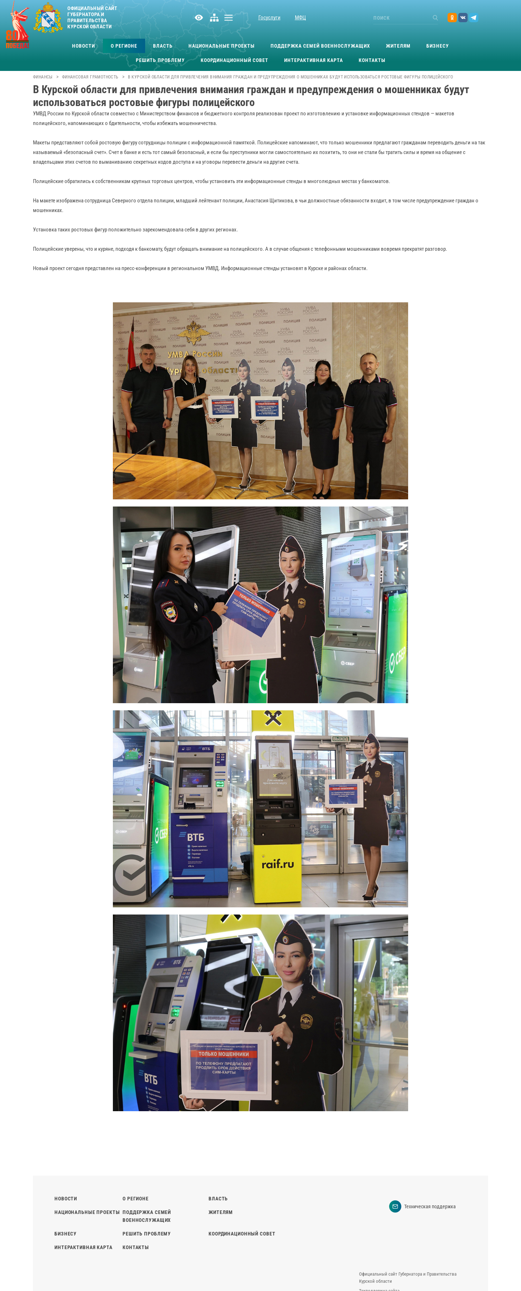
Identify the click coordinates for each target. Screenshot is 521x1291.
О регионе (124, 46)
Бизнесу (437, 46)
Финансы (43, 77)
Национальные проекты (221, 46)
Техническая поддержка (422, 1206)
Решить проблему (160, 60)
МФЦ (300, 17)
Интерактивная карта (313, 60)
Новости (83, 46)
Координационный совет (234, 60)
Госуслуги (269, 17)
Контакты (372, 60)
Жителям (398, 46)
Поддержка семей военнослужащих (320, 46)
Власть (163, 46)
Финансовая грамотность (90, 77)
